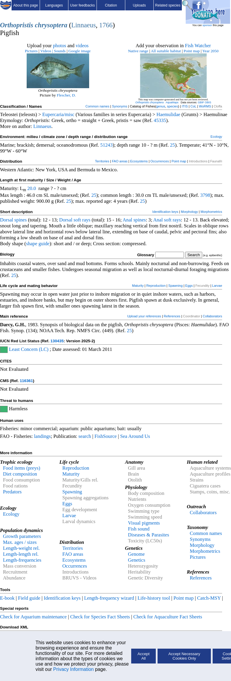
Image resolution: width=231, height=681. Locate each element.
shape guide (37, 243)
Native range (138, 51)
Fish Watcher (198, 45)
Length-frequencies (22, 560)
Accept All (143, 656)
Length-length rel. (20, 554)
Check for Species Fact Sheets (100, 617)
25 (172, 145)
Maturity (138, 285)
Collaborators (212, 316)
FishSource (105, 436)
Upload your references (144, 316)
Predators (12, 492)
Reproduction (156, 285)
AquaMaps (172, 102)
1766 (106, 25)
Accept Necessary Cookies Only (184, 656)
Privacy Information (73, 669)
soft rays (81, 220)
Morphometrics (211, 211)
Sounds (60, 51)
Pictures (31, 51)
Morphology (189, 211)
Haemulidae (168, 114)
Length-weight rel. (21, 548)
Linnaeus (83, 25)
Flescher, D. (66, 95)
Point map (192, 51)
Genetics (136, 560)
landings (42, 436)
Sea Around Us (135, 436)
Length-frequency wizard (109, 598)
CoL (193, 106)
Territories (102, 161)
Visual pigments (144, 523)
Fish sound (139, 529)
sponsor (207, 25)
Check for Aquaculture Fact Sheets (167, 617)
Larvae (217, 285)
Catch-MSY (209, 598)
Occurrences (159, 161)
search (84, 436)
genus (160, 106)
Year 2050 (210, 51)
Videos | (46, 51)
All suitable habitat (166, 51)
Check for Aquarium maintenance (33, 617)
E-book (7, 598)
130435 (56, 341)
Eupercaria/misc (58, 114)
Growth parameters (22, 536)
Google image (79, 51)
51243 (106, 145)
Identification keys (165, 211)
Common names (97, 106)
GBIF (201, 102)
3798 (205, 195)
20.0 (31, 188)
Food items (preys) (21, 468)
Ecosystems (139, 161)
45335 (160, 120)
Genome (136, 554)
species (172, 106)
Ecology (216, 136)
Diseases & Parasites (148, 535)
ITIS (185, 106)
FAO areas (120, 161)
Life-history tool (153, 598)
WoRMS (205, 106)
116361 (26, 380)
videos (82, 45)
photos (59, 45)
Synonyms (119, 106)
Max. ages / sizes (20, 542)
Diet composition (20, 474)
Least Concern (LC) (28, 349)
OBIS (208, 102)
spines (21, 220)
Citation (111, 5)
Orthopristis (16, 25)
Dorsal (6, 220)
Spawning (175, 285)
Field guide (29, 598)
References (172, 316)
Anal (127, 220)
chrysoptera (51, 25)
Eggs (189, 285)
